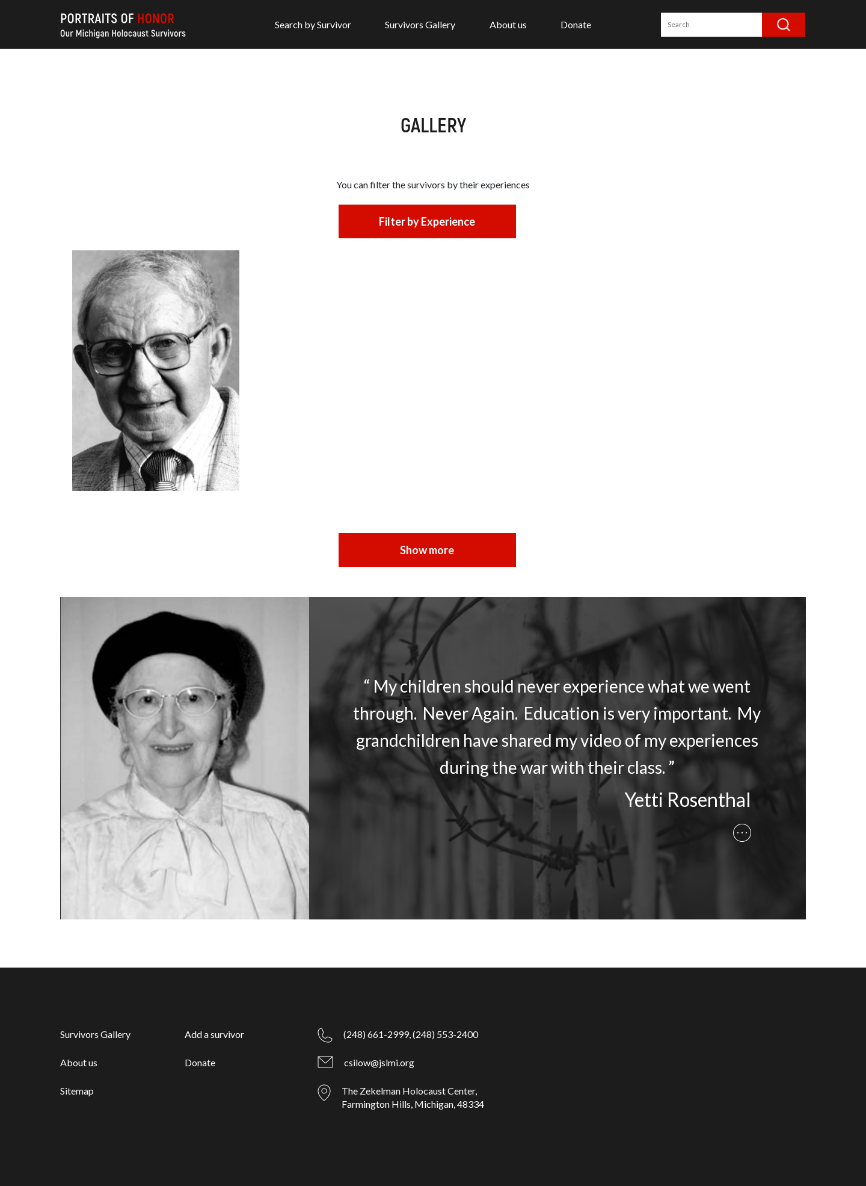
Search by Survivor (313, 24)
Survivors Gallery (420, 24)
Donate (575, 24)
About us (508, 24)
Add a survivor (214, 1034)
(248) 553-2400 (445, 1034)
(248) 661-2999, (377, 1034)
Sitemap (77, 1090)
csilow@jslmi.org (379, 1062)
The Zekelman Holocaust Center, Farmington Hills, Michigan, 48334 (413, 1097)
